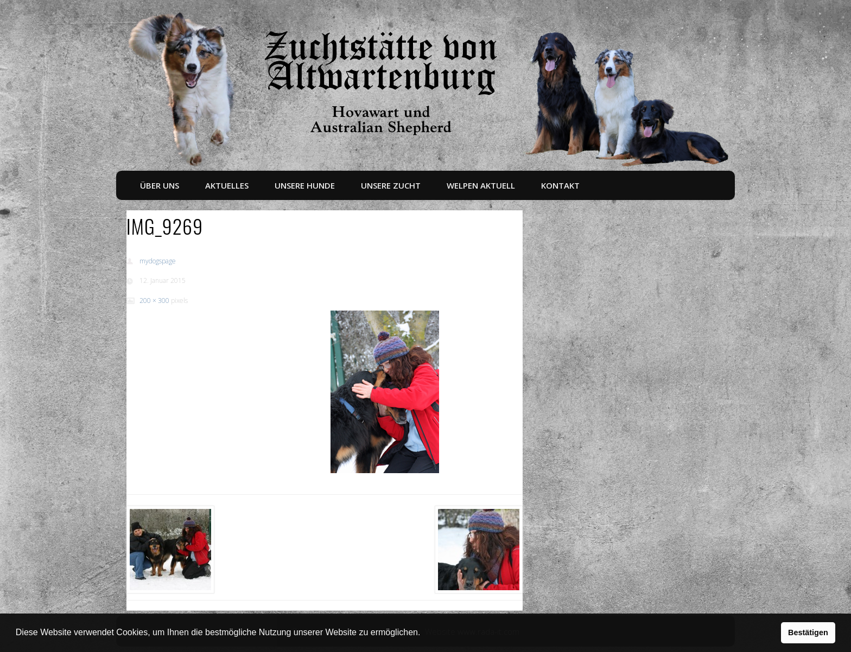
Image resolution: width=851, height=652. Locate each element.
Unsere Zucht (391, 185)
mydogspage (157, 261)
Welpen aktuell (481, 185)
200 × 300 (154, 300)
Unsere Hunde (305, 185)
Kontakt (560, 185)
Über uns (159, 185)
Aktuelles (227, 185)
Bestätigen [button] (808, 632)
